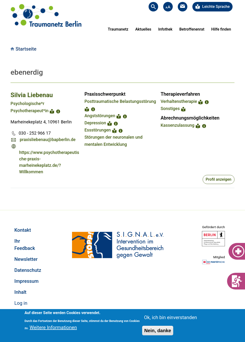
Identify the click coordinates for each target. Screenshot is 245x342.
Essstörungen (97, 129)
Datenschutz (27, 270)
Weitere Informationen (53, 327)
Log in (20, 303)
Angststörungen (99, 115)
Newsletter (26, 259)
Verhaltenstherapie (179, 101)
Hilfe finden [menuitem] (221, 29)
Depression (95, 122)
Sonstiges (170, 108)
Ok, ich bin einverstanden (170, 317)
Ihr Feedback (24, 244)
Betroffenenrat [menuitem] (191, 29)
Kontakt (22, 230)
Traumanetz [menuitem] (118, 29)
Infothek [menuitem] (165, 29)
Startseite (26, 49)
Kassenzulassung (177, 125)
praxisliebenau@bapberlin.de (47, 139)
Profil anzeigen (218, 179)
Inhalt (20, 292)
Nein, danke (157, 330)
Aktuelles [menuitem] (143, 29)
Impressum (26, 281)
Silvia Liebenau (32, 95)
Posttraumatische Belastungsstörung (120, 101)
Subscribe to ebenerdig (12, 194)
